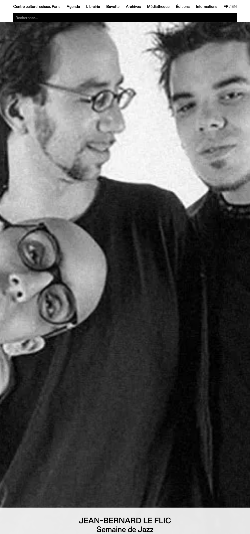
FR (226, 6)
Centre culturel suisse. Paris (36, 6)
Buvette (113, 6)
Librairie (93, 6)
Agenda (73, 6)
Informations (206, 6)
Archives (133, 6)
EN (234, 6)
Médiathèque (158, 6)
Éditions (183, 6)
